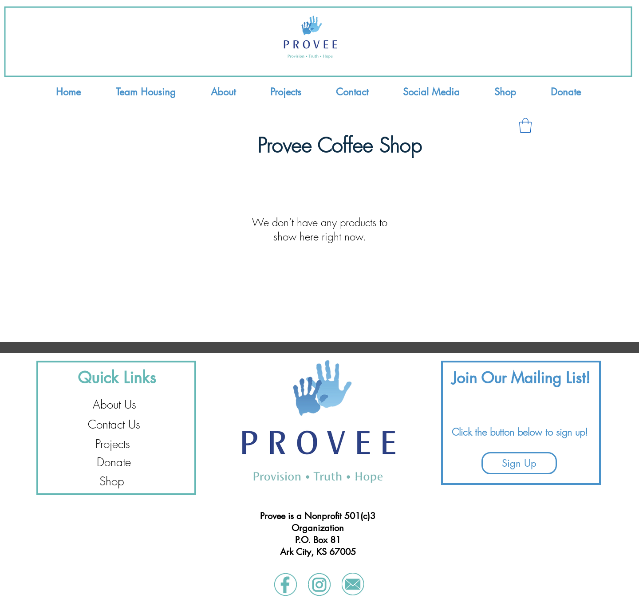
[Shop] (111, 481)
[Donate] (114, 462)
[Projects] (112, 444)
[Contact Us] (114, 425)
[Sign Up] (519, 463)
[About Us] (114, 405)
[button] (525, 125)
